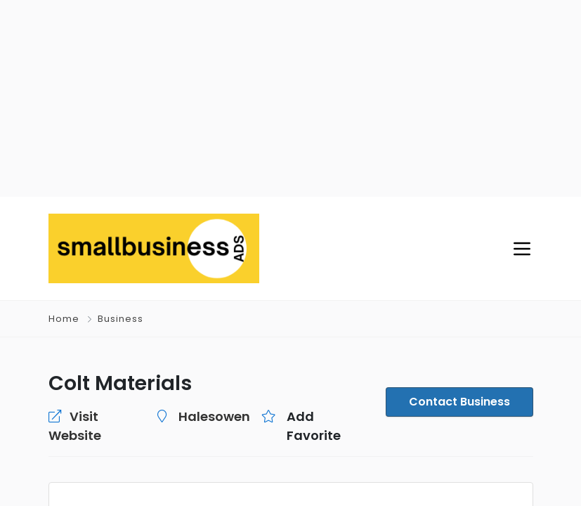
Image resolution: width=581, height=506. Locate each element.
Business (120, 319)
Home (63, 319)
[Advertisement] (290, 98)
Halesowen (214, 416)
